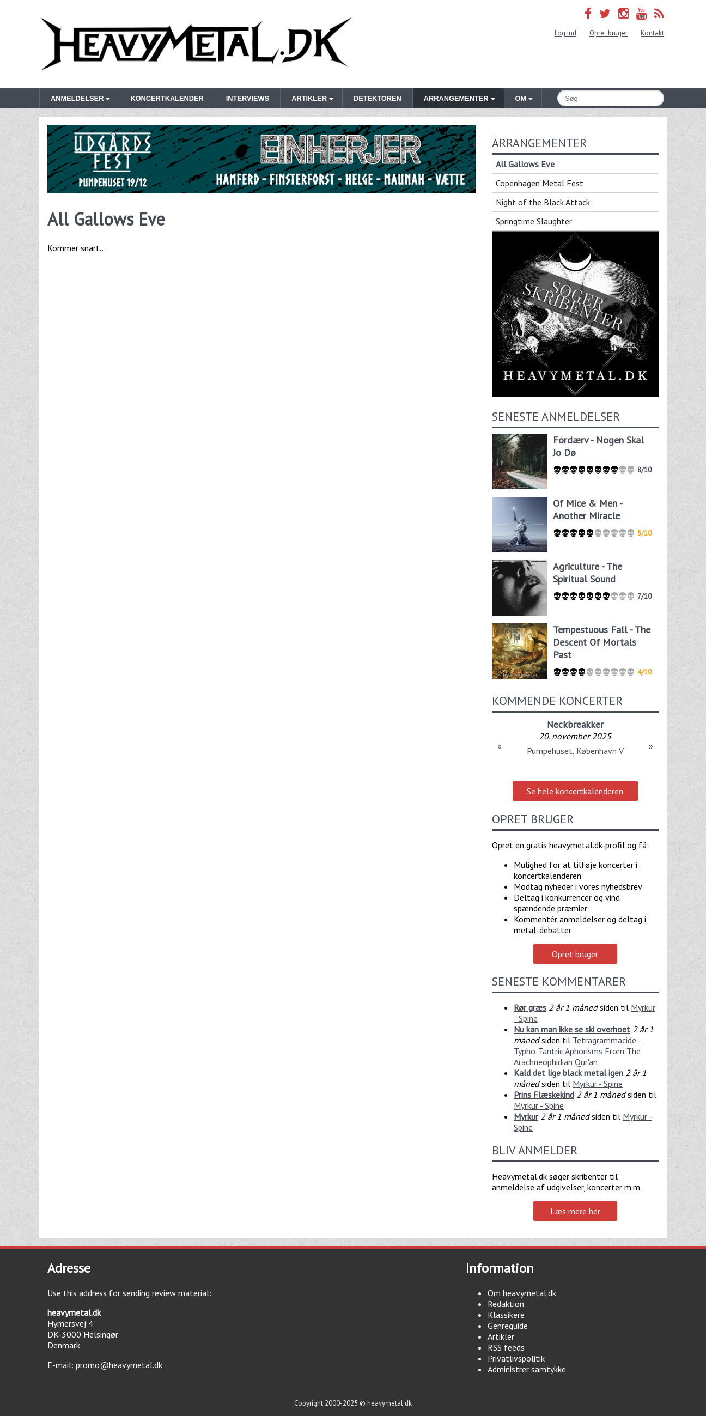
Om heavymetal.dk (522, 1292)
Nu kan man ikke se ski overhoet (572, 1029)
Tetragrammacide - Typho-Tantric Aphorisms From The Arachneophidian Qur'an (577, 1051)
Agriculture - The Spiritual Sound (587, 572)
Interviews (247, 98)
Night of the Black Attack (543, 202)
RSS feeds (506, 1347)
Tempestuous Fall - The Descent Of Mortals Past (601, 642)
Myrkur (526, 1116)
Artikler (501, 1336)
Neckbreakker (575, 724)
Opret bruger (608, 33)
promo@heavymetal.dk (119, 1364)
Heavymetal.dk (196, 44)
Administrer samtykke (527, 1369)
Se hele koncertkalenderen (575, 791)
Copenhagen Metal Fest (539, 183)
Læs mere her (575, 1211)
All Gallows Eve (525, 164)
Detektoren (377, 98)
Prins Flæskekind (544, 1094)
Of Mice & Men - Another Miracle (587, 509)
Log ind (565, 33)
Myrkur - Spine (598, 1083)
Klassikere (506, 1314)
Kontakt (652, 33)
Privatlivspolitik (516, 1358)
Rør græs (530, 1007)
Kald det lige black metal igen (568, 1072)
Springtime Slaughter (534, 221)
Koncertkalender (166, 98)
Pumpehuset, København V (575, 750)
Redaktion (506, 1303)
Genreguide (508, 1325)
